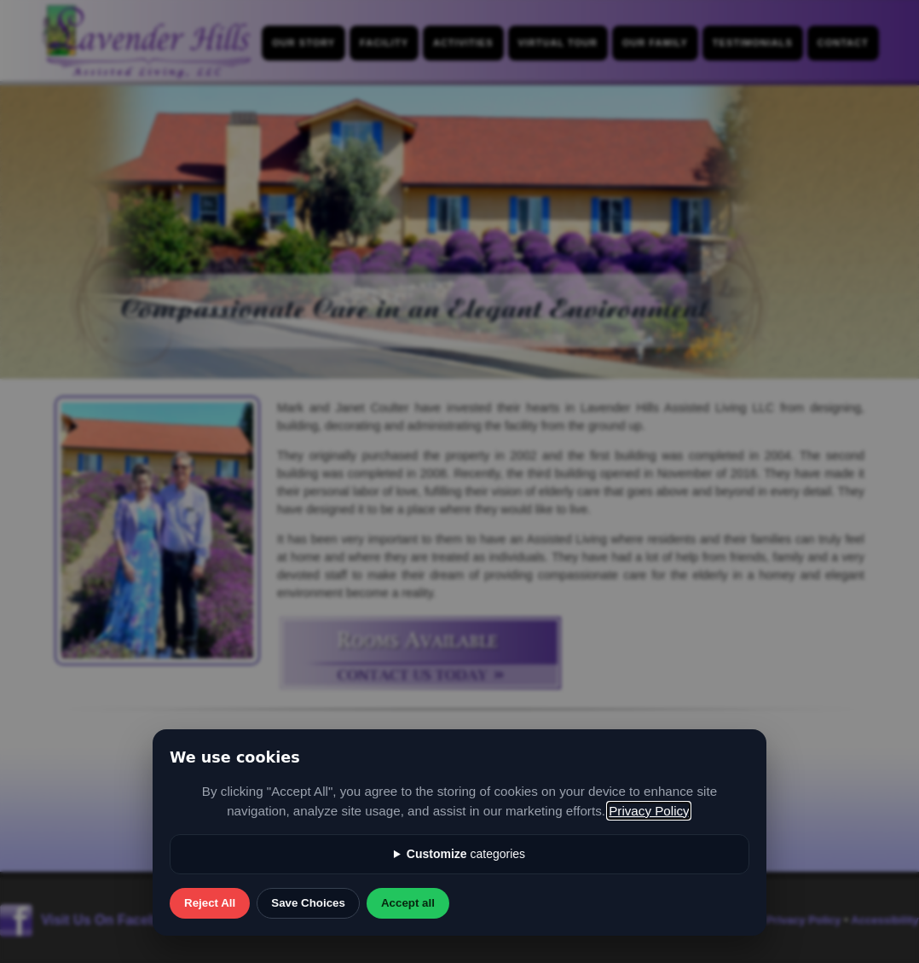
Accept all (408, 902)
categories (466, 854)
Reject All (209, 902)
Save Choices (308, 902)
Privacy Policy (648, 810)
